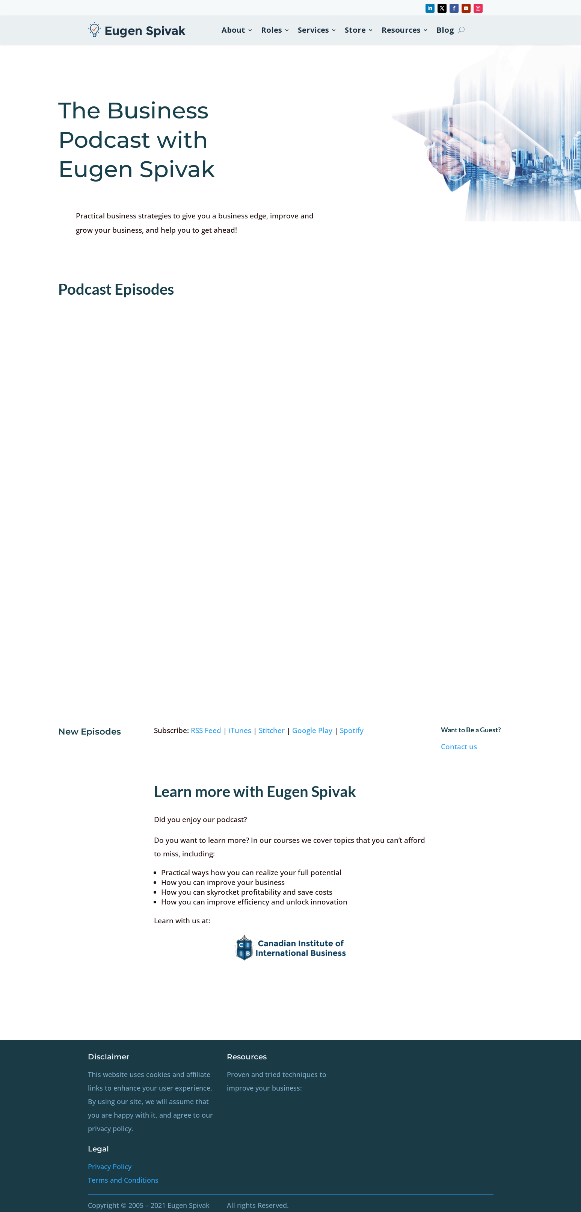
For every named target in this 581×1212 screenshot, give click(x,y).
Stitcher (272, 730)
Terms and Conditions (123, 1180)
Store (355, 30)
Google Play (312, 730)
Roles (271, 30)
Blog (445, 30)
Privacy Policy (109, 1166)
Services (313, 30)
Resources (401, 30)
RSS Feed (206, 730)
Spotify (352, 730)
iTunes (240, 730)
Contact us (459, 746)
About (233, 30)
